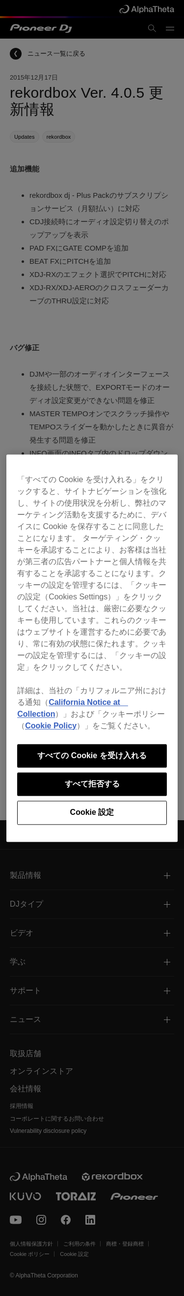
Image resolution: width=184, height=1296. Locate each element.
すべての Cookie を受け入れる (91, 755)
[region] (92, 648)
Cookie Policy (51, 726)
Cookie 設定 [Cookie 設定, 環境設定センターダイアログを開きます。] (92, 812)
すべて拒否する (92, 784)
